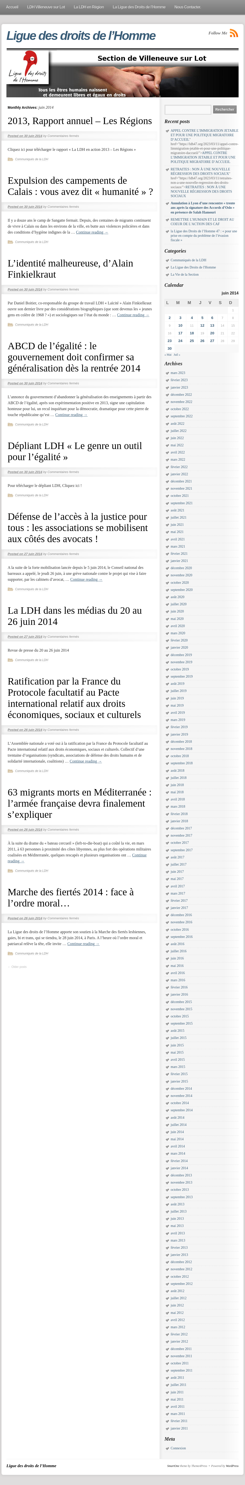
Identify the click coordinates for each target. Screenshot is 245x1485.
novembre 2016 (181, 922)
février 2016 (179, 987)
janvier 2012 (179, 1341)
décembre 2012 (181, 1262)
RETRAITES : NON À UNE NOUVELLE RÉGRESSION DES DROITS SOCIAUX (201, 191)
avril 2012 (178, 1320)
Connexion (178, 1448)
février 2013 (179, 1247)
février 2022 (179, 467)
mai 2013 (177, 1226)
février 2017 (179, 900)
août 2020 (177, 597)
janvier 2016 (179, 994)
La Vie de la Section (185, 274)
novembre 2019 (181, 662)
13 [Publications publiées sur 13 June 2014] (212, 325)
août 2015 (177, 1031)
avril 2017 (178, 886)
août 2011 (177, 1377)
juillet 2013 (178, 1211)
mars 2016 (178, 980)
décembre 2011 (181, 1349)
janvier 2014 (179, 1168)
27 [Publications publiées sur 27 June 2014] (212, 341)
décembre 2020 (181, 568)
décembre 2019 (181, 655)
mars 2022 (178, 459)
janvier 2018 (179, 821)
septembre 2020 (182, 590)
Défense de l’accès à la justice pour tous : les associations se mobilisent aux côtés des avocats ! (78, 527)
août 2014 (177, 1117)
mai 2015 (177, 1052)
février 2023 (179, 380)
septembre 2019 (182, 676)
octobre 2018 (180, 756)
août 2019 (177, 684)
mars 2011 (178, 1414)
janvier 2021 (179, 561)
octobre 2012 (180, 1276)
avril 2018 (178, 799)
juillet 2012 (178, 1298)
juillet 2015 (178, 1038)
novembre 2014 (181, 1096)
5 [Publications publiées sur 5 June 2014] (202, 318)
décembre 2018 (181, 741)
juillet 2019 (178, 691)
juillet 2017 (178, 864)
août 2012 (177, 1291)
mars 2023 (178, 373)
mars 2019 (178, 720)
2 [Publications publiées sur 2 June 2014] (170, 318)
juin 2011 (177, 1392)
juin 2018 (177, 785)
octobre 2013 (180, 1190)
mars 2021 (178, 546)
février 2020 (179, 640)
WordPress (232, 1466)
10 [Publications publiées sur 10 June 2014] (180, 325)
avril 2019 (178, 713)
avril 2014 (178, 1146)
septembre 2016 (182, 937)
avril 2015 (178, 1059)
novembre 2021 (181, 488)
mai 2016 (177, 966)
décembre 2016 (181, 915)
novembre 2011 (181, 1356)
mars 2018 (178, 806)
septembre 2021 (182, 503)
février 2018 (179, 814)
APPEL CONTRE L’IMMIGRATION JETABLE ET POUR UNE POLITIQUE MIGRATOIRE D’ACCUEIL (204, 135)
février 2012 (179, 1334)
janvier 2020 (179, 647)
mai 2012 (177, 1313)
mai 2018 (177, 792)
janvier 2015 (179, 1081)
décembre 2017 (181, 828)
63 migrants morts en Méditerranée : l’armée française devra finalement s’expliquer (80, 803)
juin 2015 (177, 1045)
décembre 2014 (181, 1088)
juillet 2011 (178, 1385)
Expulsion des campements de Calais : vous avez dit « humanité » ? (80, 186)
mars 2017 (178, 893)
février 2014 (179, 1161)
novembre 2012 (181, 1269)
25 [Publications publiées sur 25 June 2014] (192, 341)
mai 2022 (177, 445)
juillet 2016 (178, 951)
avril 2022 (178, 452)
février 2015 (179, 1074)
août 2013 (177, 1204)
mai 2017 (177, 879)
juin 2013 (177, 1218)
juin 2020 (177, 611)
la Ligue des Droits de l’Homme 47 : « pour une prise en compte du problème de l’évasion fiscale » (204, 235)
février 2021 (179, 554)
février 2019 (179, 727)
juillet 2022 (178, 431)
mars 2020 (178, 633)
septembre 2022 (182, 416)
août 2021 (177, 510)
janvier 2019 (179, 734)
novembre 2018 (181, 749)
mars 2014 (178, 1153)
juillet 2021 (178, 517)
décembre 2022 (181, 395)
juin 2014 (177, 1132)
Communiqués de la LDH (31, 159)
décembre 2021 (181, 481)
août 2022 (177, 423)
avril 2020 (178, 626)
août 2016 (177, 944)
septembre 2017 (182, 850)
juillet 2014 (178, 1125)
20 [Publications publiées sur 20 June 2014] (212, 333)
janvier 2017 (179, 908)
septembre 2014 (182, 1110)
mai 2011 (177, 1399)
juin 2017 (177, 872)
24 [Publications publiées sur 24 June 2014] (180, 341)
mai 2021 (177, 532)
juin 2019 (177, 698)
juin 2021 (177, 525)
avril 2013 (178, 1233)
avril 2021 (178, 539)
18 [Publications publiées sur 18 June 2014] (192, 333)
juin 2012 (177, 1305)
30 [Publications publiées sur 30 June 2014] (169, 348)
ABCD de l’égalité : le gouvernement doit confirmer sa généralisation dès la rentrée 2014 (74, 357)
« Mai (167, 354)
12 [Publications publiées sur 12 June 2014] (202, 325)
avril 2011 (178, 1406)
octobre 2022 (180, 409)
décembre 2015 (181, 1002)
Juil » (177, 354)
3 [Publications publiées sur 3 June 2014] (180, 318)
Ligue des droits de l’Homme (80, 36)
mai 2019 (177, 705)
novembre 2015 (181, 1009)
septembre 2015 (182, 1023)
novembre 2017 (181, 835)
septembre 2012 (182, 1284)
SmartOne (173, 1466)
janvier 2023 (179, 387)
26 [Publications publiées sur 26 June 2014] (202, 341)
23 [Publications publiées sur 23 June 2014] (169, 341)
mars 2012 (178, 1327)
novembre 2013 (181, 1182)
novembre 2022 (181, 402)
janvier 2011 (179, 1428)
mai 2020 (177, 619)
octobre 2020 (180, 582)
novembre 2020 (181, 575)
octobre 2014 (180, 1103)
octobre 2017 (180, 843)
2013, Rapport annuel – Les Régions (80, 120)
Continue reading (92, 232)
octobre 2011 (180, 1363)
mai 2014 (177, 1139)
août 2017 (177, 857)
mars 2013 (178, 1240)
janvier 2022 (179, 474)
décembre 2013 (181, 1175)
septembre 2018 (182, 763)
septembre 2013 (182, 1197)
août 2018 (177, 770)
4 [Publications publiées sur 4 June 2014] (192, 318)
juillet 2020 (178, 604)
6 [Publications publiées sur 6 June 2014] (212, 318)
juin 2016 (177, 958)
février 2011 (179, 1421)
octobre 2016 (180, 929)
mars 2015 (178, 1067)
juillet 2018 (178, 778)
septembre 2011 (182, 1370)
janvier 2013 (179, 1255)
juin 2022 (177, 438)
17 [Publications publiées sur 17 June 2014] (180, 333)
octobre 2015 (180, 1016)
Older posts (17, 967)
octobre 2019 (180, 669)
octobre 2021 (180, 496)
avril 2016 (178, 973)
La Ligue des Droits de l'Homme (193, 267)
